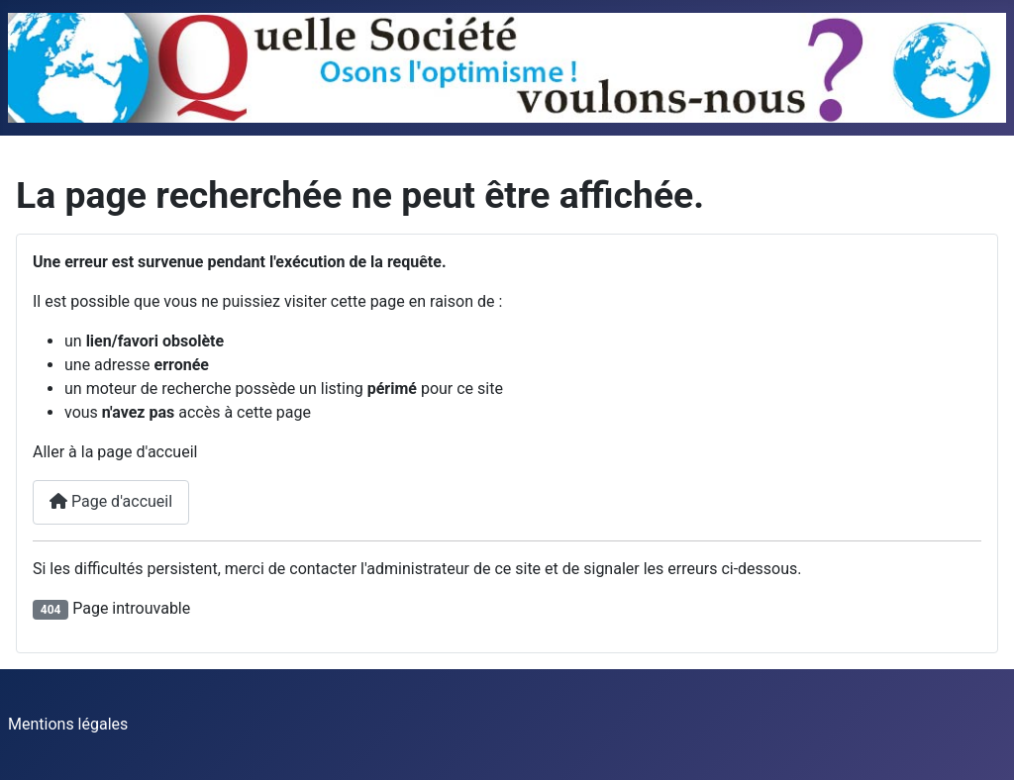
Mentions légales (68, 724)
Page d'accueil (111, 501)
